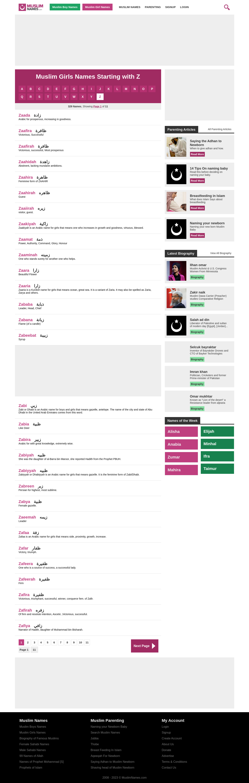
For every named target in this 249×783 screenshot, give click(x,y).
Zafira (24, 594)
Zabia (24, 424)
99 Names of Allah (31, 755)
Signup (166, 732)
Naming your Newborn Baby (109, 726)
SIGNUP (170, 7)
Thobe (95, 744)
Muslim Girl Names (97, 7)
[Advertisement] (124, 40)
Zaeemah (27, 517)
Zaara (24, 270)
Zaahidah (27, 162)
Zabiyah (26, 455)
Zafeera (26, 563)
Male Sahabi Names (33, 750)
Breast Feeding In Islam (106, 750)
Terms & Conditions (174, 761)
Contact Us (169, 767)
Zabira (25, 439)
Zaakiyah (27, 224)
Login (165, 726)
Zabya (24, 501)
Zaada (24, 115)
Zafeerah (27, 579)
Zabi (23, 405)
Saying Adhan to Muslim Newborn (112, 761)
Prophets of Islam (31, 767)
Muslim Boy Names (65, 7)
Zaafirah (26, 146)
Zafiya (24, 625)
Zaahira (26, 177)
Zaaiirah (26, 208)
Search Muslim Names (105, 732)
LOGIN (184, 7)
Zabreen (26, 486)
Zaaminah (28, 255)
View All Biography (220, 253)
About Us (168, 744)
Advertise (168, 755)
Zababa (26, 304)
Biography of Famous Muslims (39, 738)
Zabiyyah (27, 470)
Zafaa (24, 532)
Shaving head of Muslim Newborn (112, 767)
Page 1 (24, 649)
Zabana (26, 320)
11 (87, 642)
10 (80, 642)
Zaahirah (27, 193)
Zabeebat (27, 335)
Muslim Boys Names (33, 726)
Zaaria (25, 286)
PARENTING (153, 7)
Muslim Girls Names (33, 732)
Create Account (172, 738)
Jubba (95, 738)
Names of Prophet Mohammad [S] (42, 761)
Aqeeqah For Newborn (105, 755)
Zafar (23, 548)
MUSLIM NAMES (129, 7)
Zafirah (25, 610)
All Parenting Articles (219, 129)
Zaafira (25, 130)
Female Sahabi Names (34, 744)
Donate (166, 750)
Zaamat (26, 239)
